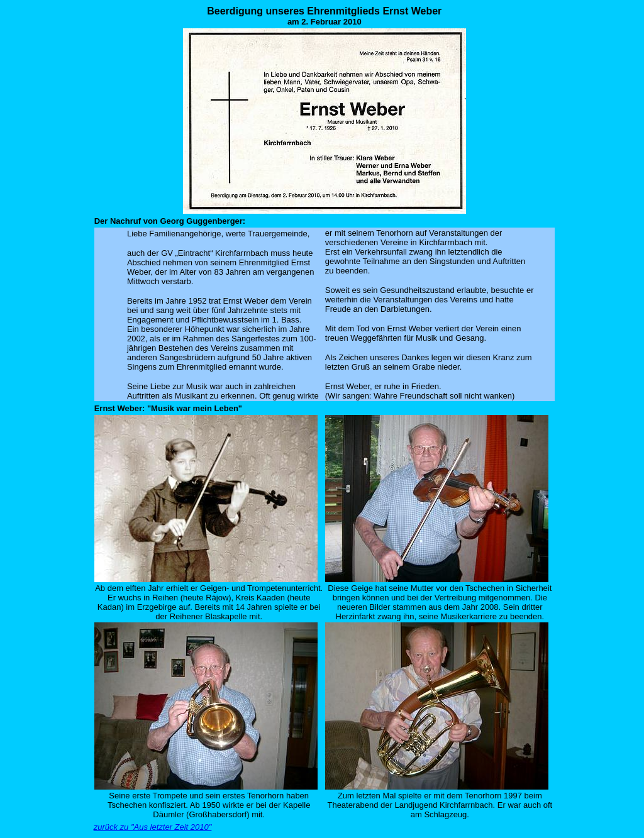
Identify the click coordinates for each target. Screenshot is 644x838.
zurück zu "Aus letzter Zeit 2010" (153, 827)
